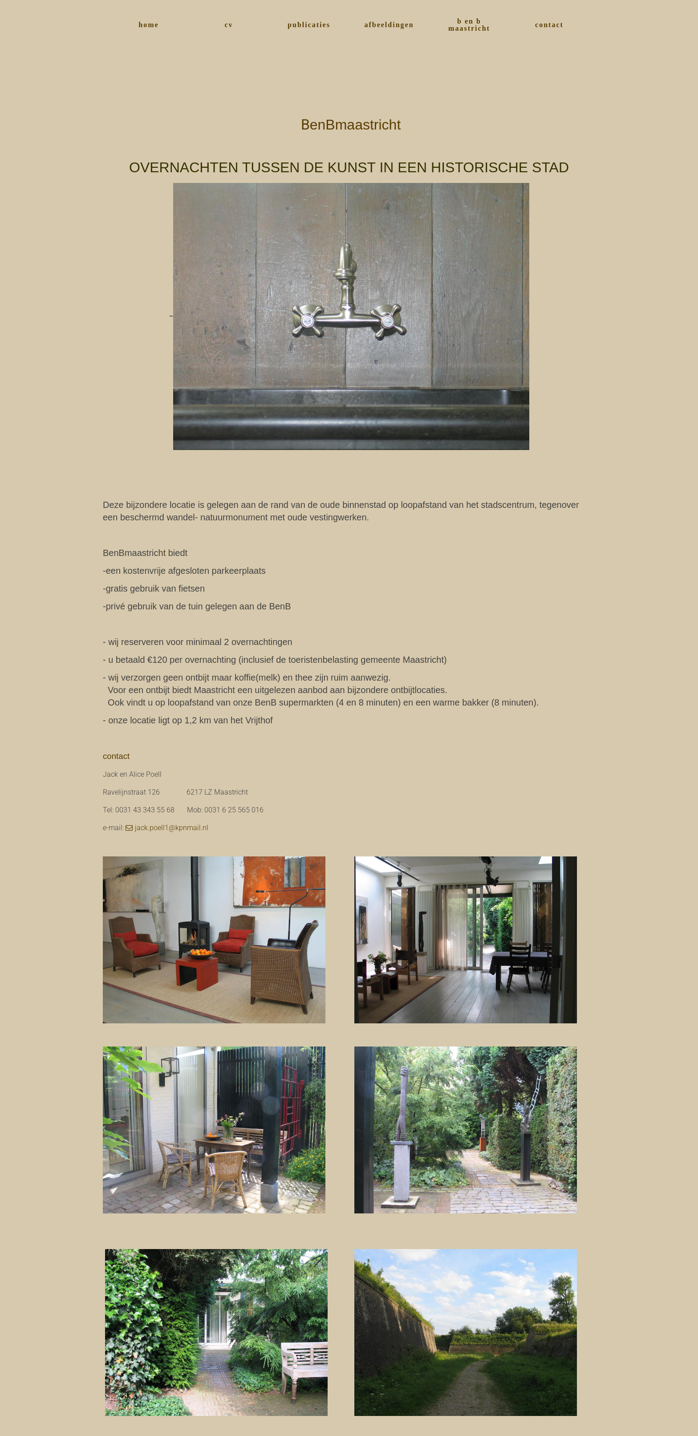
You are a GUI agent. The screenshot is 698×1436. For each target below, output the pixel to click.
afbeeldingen (389, 24)
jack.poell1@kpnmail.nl (171, 827)
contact (549, 24)
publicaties (309, 24)
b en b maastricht (469, 24)
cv (228, 24)
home (148, 24)
